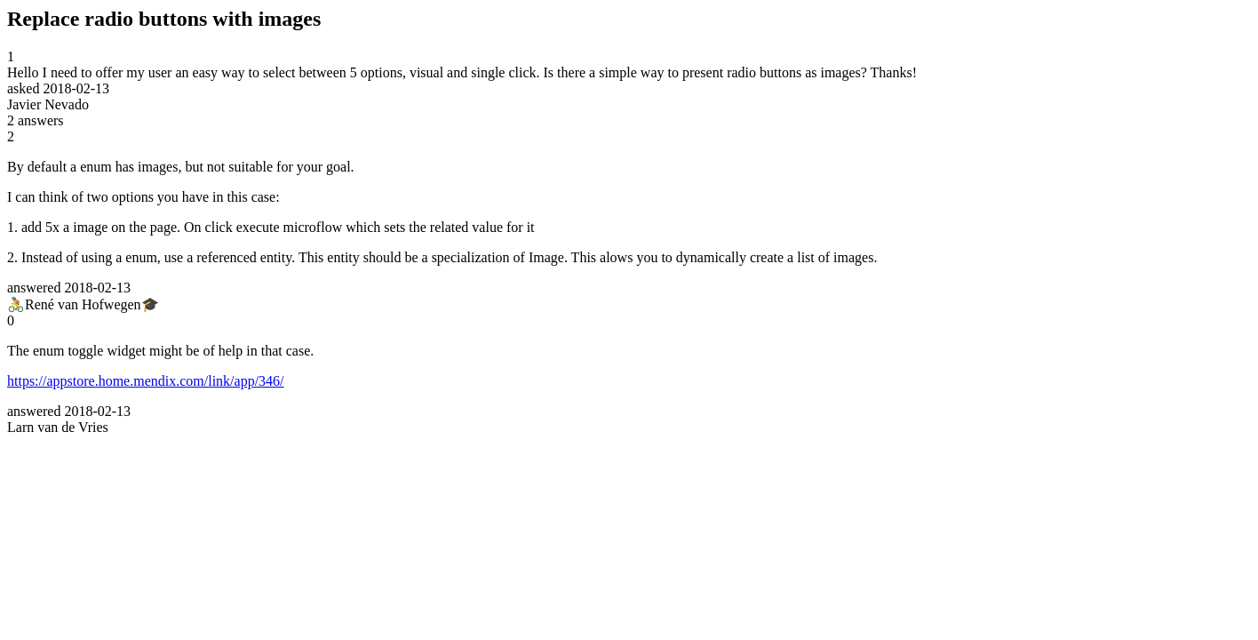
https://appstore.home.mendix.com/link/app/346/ (145, 380)
